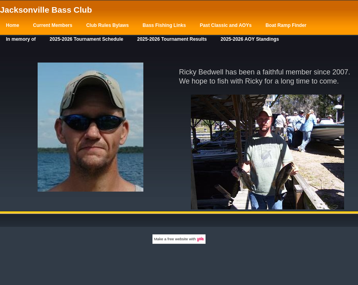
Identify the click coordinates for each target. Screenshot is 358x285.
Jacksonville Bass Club (46, 9)
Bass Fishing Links (164, 25)
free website (178, 239)
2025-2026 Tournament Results (172, 39)
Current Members (52, 25)
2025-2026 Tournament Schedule (86, 39)
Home (12, 25)
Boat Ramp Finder (285, 25)
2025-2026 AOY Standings (250, 39)
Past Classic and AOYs (225, 25)
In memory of (21, 39)
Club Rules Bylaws (107, 25)
